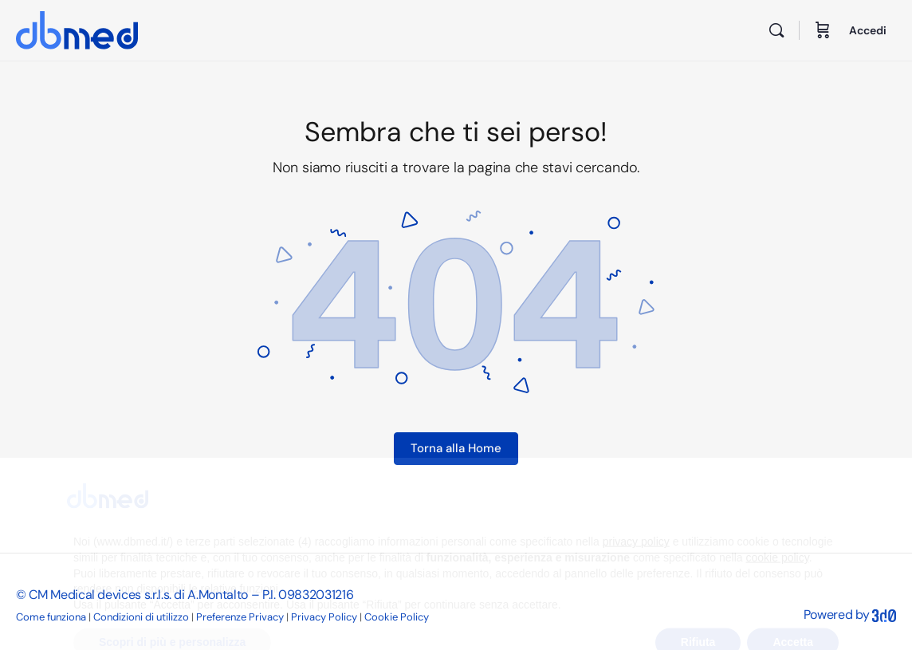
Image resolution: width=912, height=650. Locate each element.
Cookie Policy (396, 617)
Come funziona (51, 617)
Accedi (867, 30)
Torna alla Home (456, 448)
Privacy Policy (324, 617)
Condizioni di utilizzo (141, 617)
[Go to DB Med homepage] (77, 28)
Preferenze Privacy (240, 617)
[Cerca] (776, 30)
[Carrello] (822, 30)
